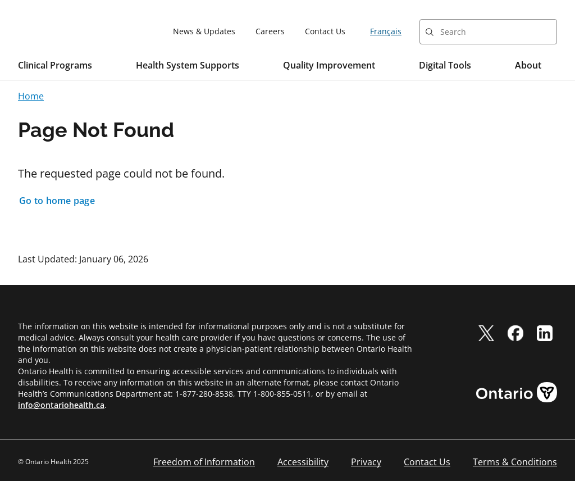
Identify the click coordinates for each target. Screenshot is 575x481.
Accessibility (302, 462)
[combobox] (488, 31)
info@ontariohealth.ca (61, 405)
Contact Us (325, 31)
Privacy (366, 462)
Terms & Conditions (515, 462)
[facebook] (515, 333)
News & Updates (204, 31)
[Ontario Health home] (58, 31)
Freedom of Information (204, 462)
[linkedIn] (544, 333)
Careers (270, 31)
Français (385, 31)
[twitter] (486, 333)
